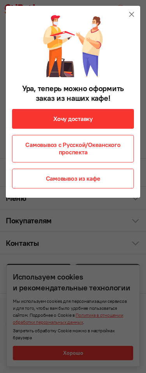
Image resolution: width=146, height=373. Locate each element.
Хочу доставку (73, 119)
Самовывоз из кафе (73, 178)
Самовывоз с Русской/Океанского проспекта (72, 148)
